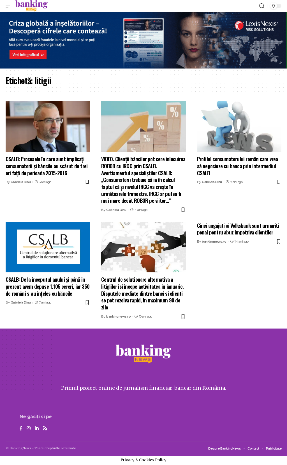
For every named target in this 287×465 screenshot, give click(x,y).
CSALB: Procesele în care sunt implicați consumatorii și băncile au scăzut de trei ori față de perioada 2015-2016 (46, 165)
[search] (262, 6)
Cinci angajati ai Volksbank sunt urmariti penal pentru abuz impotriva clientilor (238, 228)
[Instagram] (29, 429)
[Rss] (45, 429)
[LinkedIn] (37, 429)
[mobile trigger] (10, 6)
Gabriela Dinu (21, 182)
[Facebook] (21, 429)
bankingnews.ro (118, 316)
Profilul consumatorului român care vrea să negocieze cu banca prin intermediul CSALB (237, 165)
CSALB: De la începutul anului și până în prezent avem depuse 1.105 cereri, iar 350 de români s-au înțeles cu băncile (47, 286)
